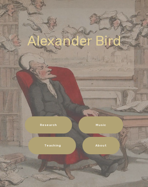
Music (100, 125)
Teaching (52, 145)
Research (48, 125)
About (101, 145)
